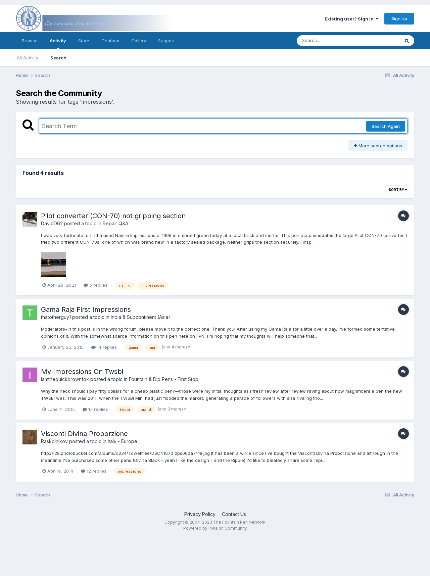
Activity (58, 43)
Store (83, 40)
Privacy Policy (200, 514)
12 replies (93, 471)
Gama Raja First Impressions (86, 309)
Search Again (386, 126)
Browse (30, 40)
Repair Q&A (115, 223)
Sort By (398, 190)
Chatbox (110, 40)
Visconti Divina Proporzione (84, 434)
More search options (378, 145)
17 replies (95, 409)
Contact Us (234, 514)
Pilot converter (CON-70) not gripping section (113, 216)
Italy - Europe (122, 441)
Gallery (138, 40)
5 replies (95, 285)
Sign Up (399, 18)
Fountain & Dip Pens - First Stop (163, 379)
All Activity (27, 57)
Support (166, 40)
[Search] (330, 40)
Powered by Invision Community (215, 528)
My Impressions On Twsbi (82, 372)
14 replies (104, 347)
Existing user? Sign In (351, 18)
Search (58, 57)
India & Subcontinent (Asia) (140, 317)
